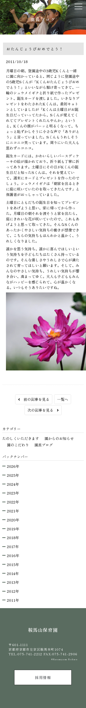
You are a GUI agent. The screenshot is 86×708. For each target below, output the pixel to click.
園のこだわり (18, 445)
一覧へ (62, 399)
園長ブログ (43, 445)
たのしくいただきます (20, 438)
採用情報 (43, 677)
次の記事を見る (43, 410)
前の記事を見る (33, 399)
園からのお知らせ (59, 438)
